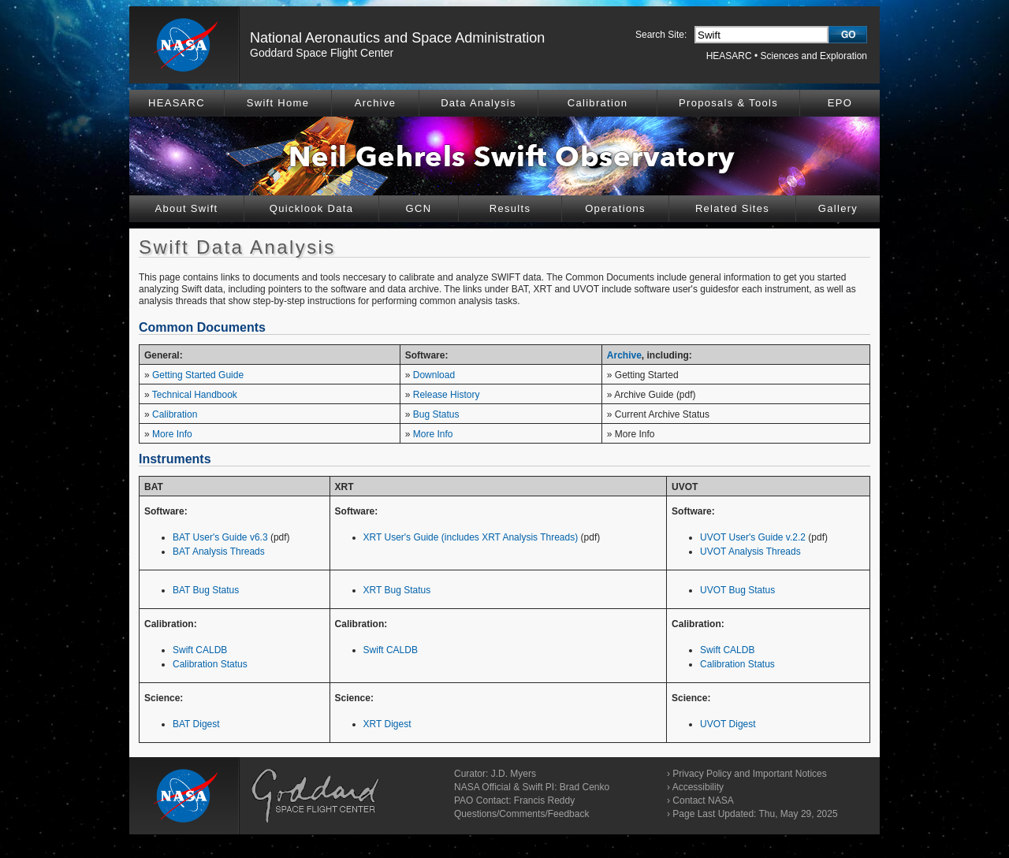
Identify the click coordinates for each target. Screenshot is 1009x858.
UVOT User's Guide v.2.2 (753, 537)
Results (510, 208)
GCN (419, 208)
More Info (172, 434)
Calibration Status (210, 664)
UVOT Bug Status (737, 590)
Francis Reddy (544, 800)
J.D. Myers (513, 773)
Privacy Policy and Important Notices (749, 773)
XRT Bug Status (397, 590)
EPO (840, 103)
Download (434, 375)
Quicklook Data (311, 208)
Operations (615, 208)
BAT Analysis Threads (219, 551)
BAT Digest (196, 724)
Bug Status (436, 414)
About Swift (186, 208)
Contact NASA (702, 800)
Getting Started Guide (198, 375)
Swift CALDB (200, 650)
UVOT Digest (727, 724)
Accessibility (698, 787)
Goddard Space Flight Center (321, 52)
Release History (446, 394)
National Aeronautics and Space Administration (397, 38)
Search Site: (661, 34)
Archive (375, 103)
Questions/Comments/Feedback (521, 813)
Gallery (838, 208)
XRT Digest (387, 724)
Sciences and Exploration (814, 55)
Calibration (597, 103)
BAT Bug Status (206, 590)
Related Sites (732, 208)
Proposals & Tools (728, 103)
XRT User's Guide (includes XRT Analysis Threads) (471, 537)
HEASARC (729, 55)
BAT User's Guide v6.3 (220, 537)
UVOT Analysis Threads (750, 551)
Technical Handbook (194, 394)
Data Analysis (478, 103)
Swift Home (278, 103)
